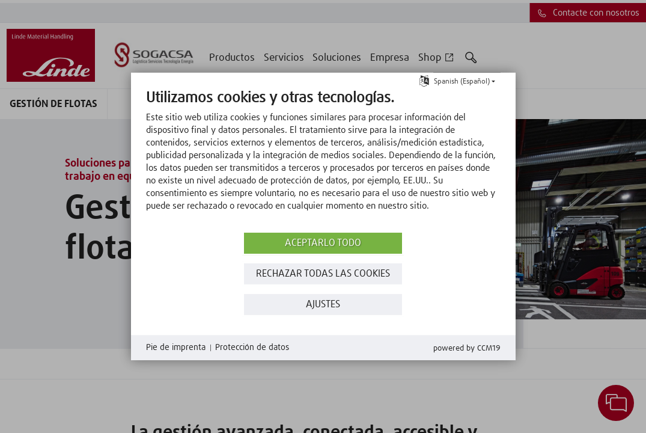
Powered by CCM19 (467, 348)
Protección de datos (252, 347)
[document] (323, 159)
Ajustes (323, 304)
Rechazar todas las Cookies (323, 273)
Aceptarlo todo (323, 243)
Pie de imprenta (176, 347)
